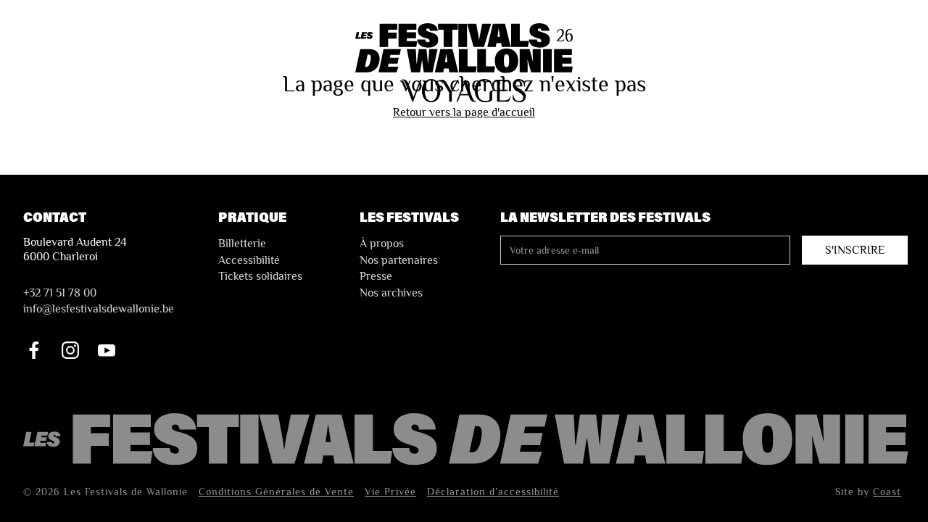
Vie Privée (390, 491)
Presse (376, 276)
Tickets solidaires (260, 276)
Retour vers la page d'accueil (464, 112)
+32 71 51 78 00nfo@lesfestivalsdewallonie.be (98, 300)
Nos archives (391, 292)
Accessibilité (249, 260)
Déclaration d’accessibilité (493, 491)
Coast (887, 491)
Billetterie (242, 243)
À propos (382, 243)
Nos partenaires (399, 260)
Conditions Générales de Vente (276, 491)
